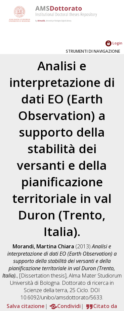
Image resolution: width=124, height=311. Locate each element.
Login (113, 42)
